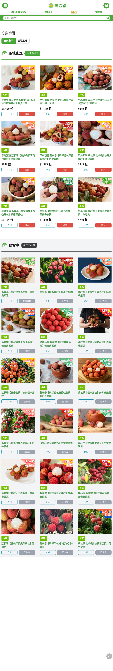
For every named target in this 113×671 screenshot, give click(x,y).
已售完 (65, 301)
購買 (27, 114)
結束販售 (27, 301)
